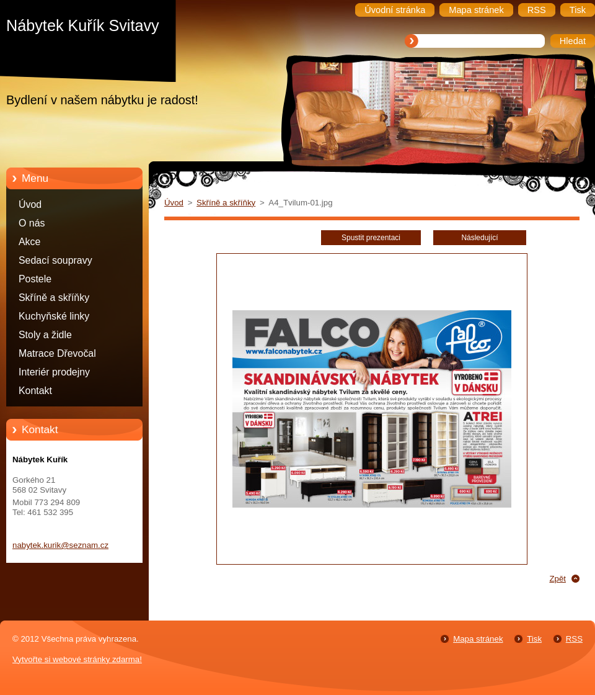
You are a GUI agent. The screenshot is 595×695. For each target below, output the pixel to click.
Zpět (557, 578)
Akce (29, 241)
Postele (35, 279)
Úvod (30, 204)
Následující (479, 237)
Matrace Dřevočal (57, 353)
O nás (32, 223)
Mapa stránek (478, 638)
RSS (574, 638)
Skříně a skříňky (54, 297)
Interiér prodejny (54, 372)
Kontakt (35, 390)
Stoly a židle (45, 335)
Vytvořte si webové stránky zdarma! (77, 659)
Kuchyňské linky (54, 316)
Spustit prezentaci (371, 237)
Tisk (534, 638)
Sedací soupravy (55, 260)
